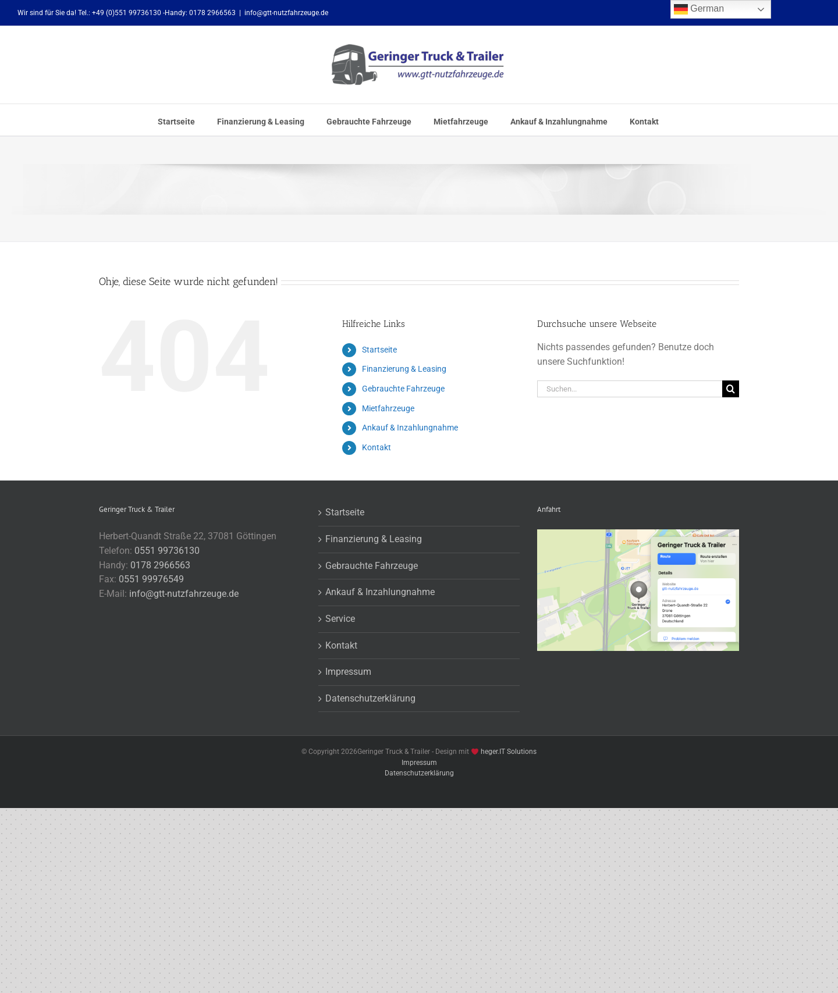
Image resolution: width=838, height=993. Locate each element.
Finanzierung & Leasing (404, 368)
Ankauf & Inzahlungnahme (410, 427)
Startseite (379, 349)
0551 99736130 (167, 550)
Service (340, 618)
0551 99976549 (151, 579)
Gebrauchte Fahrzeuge (403, 388)
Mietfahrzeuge (388, 408)
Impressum (348, 671)
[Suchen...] (629, 388)
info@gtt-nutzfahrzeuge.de (286, 13)
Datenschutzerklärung (370, 698)
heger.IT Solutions (509, 752)
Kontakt (376, 447)
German (699, 9)
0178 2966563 (160, 565)
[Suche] (730, 388)
